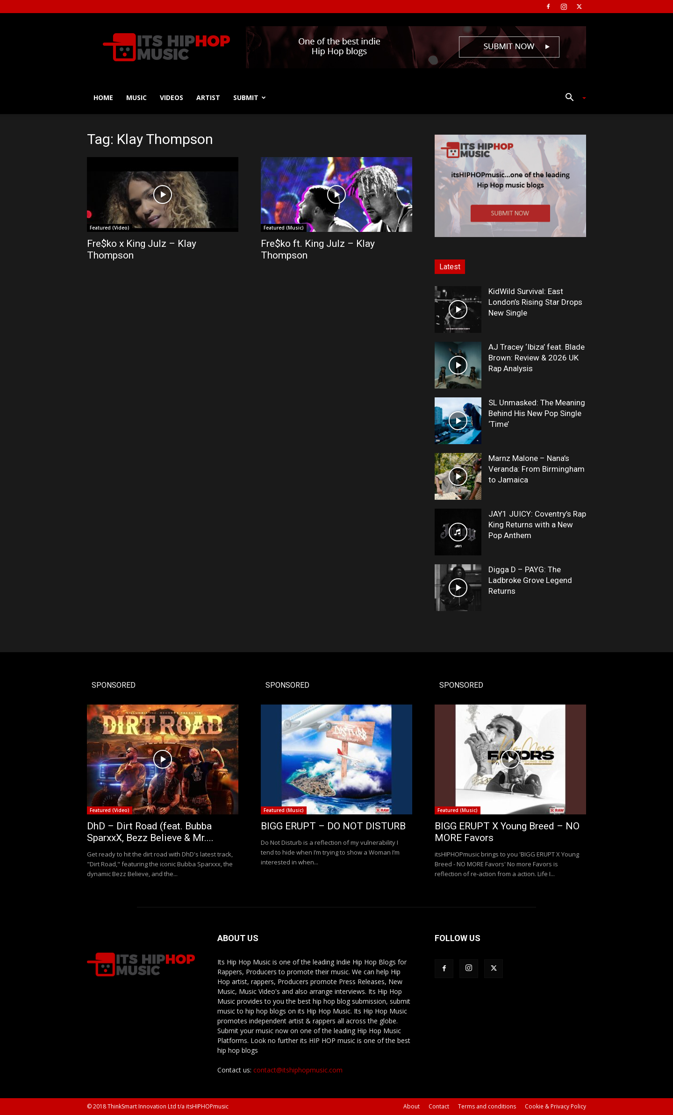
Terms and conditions (487, 1106)
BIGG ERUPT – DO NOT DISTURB (333, 826)
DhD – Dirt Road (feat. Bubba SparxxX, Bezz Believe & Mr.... (150, 831)
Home (103, 97)
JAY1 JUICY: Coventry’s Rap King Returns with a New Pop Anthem (537, 524)
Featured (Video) (109, 227)
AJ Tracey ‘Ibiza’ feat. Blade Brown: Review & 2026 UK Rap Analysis (536, 357)
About (411, 1106)
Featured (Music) (284, 227)
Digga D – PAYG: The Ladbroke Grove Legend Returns (530, 580)
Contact (439, 1106)
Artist (208, 97)
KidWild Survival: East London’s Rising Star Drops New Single (535, 302)
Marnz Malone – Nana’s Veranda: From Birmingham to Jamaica (536, 468)
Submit (249, 97)
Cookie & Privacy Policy (555, 1106)
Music (136, 97)
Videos (171, 97)
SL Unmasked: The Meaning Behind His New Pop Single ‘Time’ (536, 413)
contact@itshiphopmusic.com (298, 1069)
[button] (572, 98)
